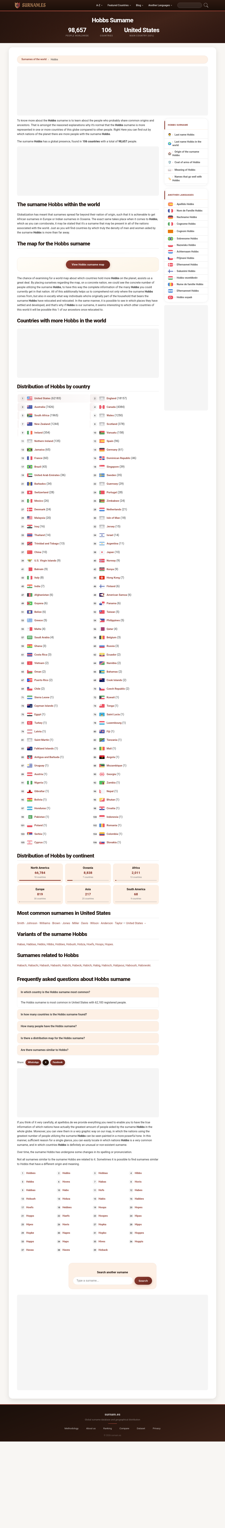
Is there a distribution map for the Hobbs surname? (53, 1038)
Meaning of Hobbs (185, 169)
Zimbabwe (113, 500)
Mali (109, 748)
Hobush (71, 944)
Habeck (77, 965)
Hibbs (50, 944)
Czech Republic (116, 688)
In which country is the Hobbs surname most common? (55, 992)
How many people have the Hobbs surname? (49, 1026)
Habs (65, 1190)
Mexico (38, 500)
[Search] (189, 5)
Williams (45, 923)
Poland (38, 825)
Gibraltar (39, 791)
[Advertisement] (112, 90)
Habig (96, 965)
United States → (136, 923)
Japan (110, 552)
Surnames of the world (34, 59)
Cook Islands (114, 680)
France (38, 458)
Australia (39, 406)
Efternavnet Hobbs (187, 264)
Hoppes (139, 1232)
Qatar (110, 628)
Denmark (39, 509)
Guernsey (112, 483)
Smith (20, 923)
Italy (37, 577)
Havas (30, 1249)
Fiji (108, 731)
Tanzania (112, 739)
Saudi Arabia (42, 637)
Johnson (32, 923)
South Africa (41, 415)
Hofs (101, 1190)
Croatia (111, 808)
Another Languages (159, 5)
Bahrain (39, 569)
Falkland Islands (44, 748)
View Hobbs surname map (88, 264)
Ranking (107, 1428)
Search (143, 1280)
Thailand (39, 535)
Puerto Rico (41, 680)
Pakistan (39, 816)
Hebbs (41, 944)
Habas (21, 944)
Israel (110, 535)
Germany (112, 449)
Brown (56, 923)
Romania (112, 825)
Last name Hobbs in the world (186, 143)
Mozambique (114, 765)
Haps (65, 1241)
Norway (111, 560)
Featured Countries (118, 5)
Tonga (110, 705)
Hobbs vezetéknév (187, 277)
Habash (44, 965)
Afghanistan (41, 594)
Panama (112, 603)
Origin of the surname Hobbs (185, 153)
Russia (111, 646)
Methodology (71, 1428)
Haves (66, 1249)
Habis (102, 1198)
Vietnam (39, 663)
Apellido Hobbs (185, 204)
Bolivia (38, 799)
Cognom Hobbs (185, 231)
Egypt (37, 714)
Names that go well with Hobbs (187, 178)
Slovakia (112, 842)
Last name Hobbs (184, 134)
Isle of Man (113, 517)
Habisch (107, 965)
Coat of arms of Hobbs (187, 162)
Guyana (38, 603)
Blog (138, 5)
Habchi (66, 965)
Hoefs (90, 944)
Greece (38, 620)
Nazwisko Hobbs (186, 245)
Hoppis (139, 1241)
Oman (37, 671)
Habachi (33, 965)
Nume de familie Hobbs (190, 284)
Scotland (112, 424)
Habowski (144, 965)
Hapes (66, 1232)
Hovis (138, 1181)
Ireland (38, 432)
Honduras (40, 808)
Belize (38, 611)
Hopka (102, 1224)
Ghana (38, 646)
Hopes (109, 944)
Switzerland (41, 492)
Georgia (111, 774)
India (37, 586)
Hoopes (103, 1215)
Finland (111, 586)
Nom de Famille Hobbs (189, 210)
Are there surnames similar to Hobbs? (44, 1050)
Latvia (38, 731)
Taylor (119, 923)
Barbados (40, 483)
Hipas (138, 1215)
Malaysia (39, 517)
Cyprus (38, 842)
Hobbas (103, 1173)
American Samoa (117, 594)
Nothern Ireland (43, 441)
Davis (84, 923)
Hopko (103, 1232)
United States (42, 398)
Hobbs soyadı (184, 297)
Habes (138, 1190)
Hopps (30, 1215)
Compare (124, 1428)
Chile (37, 688)
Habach (22, 965)
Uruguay (39, 765)
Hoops (99, 944)
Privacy (156, 1428)
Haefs (65, 1215)
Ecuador (112, 654)
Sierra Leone (42, 697)
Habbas (31, 944)
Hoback (103, 1249)
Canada (111, 406)
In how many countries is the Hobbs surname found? (54, 1014)
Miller (75, 923)
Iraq (36, 526)
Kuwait (111, 697)
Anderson (107, 923)
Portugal (112, 492)
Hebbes (67, 1207)
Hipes (29, 1224)
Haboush (131, 965)
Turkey (38, 722)
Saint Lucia (113, 714)
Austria (38, 774)
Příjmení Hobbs (185, 258)
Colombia (112, 833)
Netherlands (114, 509)
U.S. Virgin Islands (45, 560)
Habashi (55, 965)
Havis (65, 1224)
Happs (30, 1241)
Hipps (138, 1224)
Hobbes (60, 944)
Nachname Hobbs (187, 217)
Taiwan (111, 611)
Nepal (110, 791)
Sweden (111, 475)
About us (91, 1428)
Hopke (30, 1232)
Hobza (81, 944)
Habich (87, 965)
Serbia (38, 833)
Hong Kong (113, 577)
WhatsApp (33, 1062)
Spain (110, 441)
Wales (110, 415)
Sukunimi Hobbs (186, 271)
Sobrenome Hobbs (187, 238)
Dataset (141, 1428)
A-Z (98, 5)
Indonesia (112, 816)
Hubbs (66, 1173)
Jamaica (39, 449)
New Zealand (42, 424)
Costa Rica (40, 654)
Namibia (112, 663)
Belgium (112, 637)
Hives (102, 1241)
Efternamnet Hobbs (188, 290)
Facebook (58, 1062)
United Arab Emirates (47, 475)
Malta (37, 628)
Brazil (37, 466)
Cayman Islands (43, 705)
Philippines (113, 620)
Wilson (94, 923)
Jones (66, 923)
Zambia (111, 782)
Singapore (113, 466)
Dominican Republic (119, 458)
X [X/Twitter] (45, 1062)
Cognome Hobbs (186, 223)
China (37, 552)
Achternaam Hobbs (187, 251)
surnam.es (112, 1414)
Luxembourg (114, 722)
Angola (111, 757)
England (111, 398)
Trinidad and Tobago (46, 543)
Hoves (66, 1181)
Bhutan (111, 799)
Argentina (112, 543)
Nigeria (38, 782)
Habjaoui (118, 965)
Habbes (139, 1198)
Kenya (110, 569)
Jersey (111, 526)
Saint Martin (41, 739)
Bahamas (112, 671)
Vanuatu (112, 432)
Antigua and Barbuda (47, 757)
